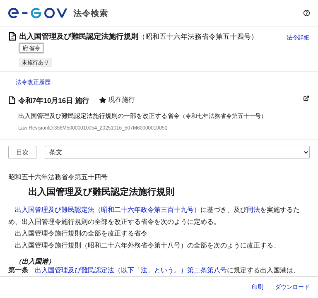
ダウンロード (292, 287)
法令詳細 (298, 37)
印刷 (257, 287)
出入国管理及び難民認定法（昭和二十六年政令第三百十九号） (107, 209)
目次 (22, 152)
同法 (253, 209)
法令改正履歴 (33, 82)
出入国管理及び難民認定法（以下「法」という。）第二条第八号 (131, 270)
